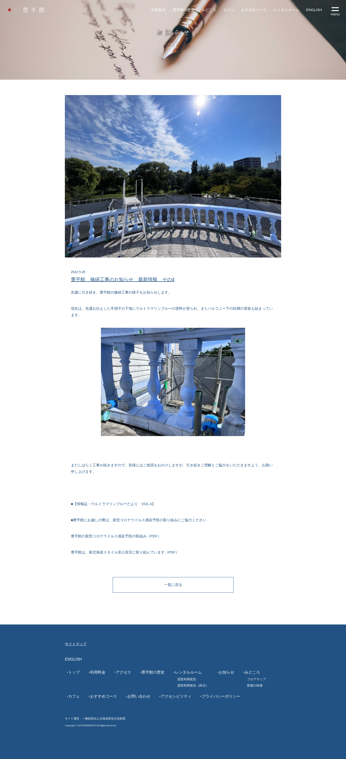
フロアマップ (256, 679)
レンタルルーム (286, 10)
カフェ (228, 10)
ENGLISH (314, 10)
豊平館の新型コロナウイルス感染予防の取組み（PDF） (116, 536)
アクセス (123, 672)
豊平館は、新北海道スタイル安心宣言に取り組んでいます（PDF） (125, 552)
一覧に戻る (173, 585)
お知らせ (226, 672)
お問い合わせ (138, 696)
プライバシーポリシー (221, 696)
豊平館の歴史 (183, 10)
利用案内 (158, 10)
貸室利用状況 (186, 679)
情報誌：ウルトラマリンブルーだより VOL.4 (114, 504)
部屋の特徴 (255, 685)
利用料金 (97, 672)
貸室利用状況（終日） (193, 685)
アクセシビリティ (176, 696)
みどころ (209, 10)
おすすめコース (253, 10)
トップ (74, 672)
